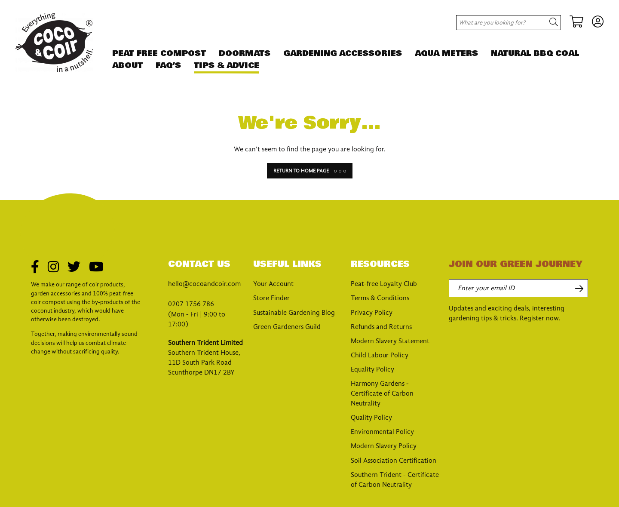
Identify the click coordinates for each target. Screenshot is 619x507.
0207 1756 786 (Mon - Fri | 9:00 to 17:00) (196, 314)
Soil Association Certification (393, 460)
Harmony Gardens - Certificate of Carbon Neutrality (382, 393)
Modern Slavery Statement (390, 341)
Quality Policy (371, 417)
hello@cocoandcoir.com (204, 284)
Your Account (273, 284)
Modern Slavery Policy (384, 446)
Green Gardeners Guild (287, 327)
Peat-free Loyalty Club (384, 284)
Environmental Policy (382, 432)
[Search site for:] (497, 23)
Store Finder (271, 298)
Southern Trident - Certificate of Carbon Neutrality (395, 480)
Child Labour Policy (379, 355)
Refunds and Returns (381, 327)
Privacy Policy (371, 312)
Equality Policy (372, 369)
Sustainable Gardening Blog (294, 312)
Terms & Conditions (380, 298)
